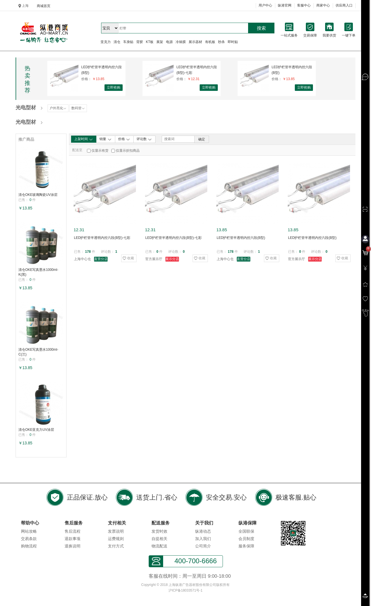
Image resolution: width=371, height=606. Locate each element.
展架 (159, 42)
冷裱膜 (181, 42)
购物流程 (29, 546)
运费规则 (116, 538)
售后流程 (72, 531)
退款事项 (72, 538)
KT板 (149, 42)
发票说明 (116, 531)
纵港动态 (203, 531)
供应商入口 (344, 5)
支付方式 (116, 546)
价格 (124, 139)
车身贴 (128, 42)
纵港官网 (284, 5)
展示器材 (195, 42)
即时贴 (233, 42)
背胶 (139, 42)
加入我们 (203, 538)
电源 (169, 42)
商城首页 (43, 6)
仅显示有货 (99, 151)
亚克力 (106, 42)
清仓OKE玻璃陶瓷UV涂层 (37, 195)
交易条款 (29, 538)
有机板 (210, 42)
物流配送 (159, 546)
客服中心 (304, 5)
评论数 (144, 139)
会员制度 (246, 538)
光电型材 (26, 107)
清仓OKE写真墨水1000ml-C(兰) (38, 352)
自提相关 (159, 538)
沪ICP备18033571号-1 (185, 590)
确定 (201, 139)
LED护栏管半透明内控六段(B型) (101, 70)
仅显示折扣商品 (128, 151)
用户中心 (265, 5)
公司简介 (203, 546)
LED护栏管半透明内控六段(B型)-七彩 (196, 70)
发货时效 (159, 531)
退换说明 (72, 546)
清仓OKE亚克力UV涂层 (36, 430)
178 (88, 252)
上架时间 (83, 139)
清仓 (117, 42)
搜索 (261, 28)
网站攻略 (29, 531)
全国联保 (246, 531)
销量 (105, 139)
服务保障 (246, 546)
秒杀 (221, 42)
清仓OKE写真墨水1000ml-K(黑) (38, 272)
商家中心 (323, 5)
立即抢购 (113, 87)
